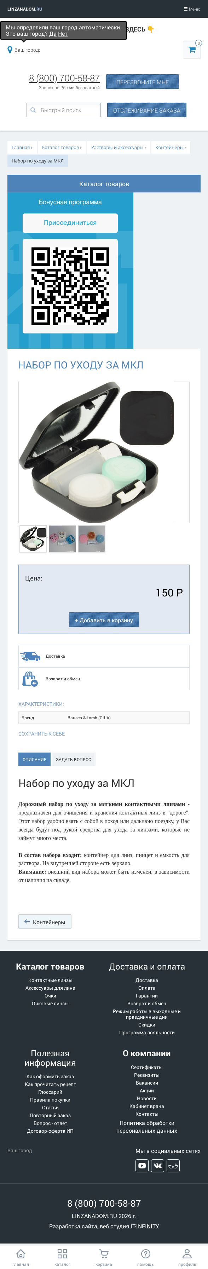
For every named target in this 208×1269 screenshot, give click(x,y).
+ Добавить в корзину (104, 620)
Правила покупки (50, 1100)
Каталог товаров (104, 183)
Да (53, 33)
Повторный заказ (50, 1115)
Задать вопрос (73, 759)
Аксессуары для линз (50, 988)
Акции (147, 1090)
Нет (63, 33)
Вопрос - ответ (50, 1123)
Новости (147, 1098)
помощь (145, 1264)
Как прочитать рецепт (50, 1084)
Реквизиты (147, 1075)
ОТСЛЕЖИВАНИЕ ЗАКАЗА (146, 110)
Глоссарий (50, 1092)
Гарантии (147, 996)
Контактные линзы (50, 980)
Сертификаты (147, 1067)
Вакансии (147, 1083)
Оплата (147, 988)
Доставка (55, 656)
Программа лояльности (147, 1032)
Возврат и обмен (63, 678)
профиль (187, 1264)
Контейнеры (49, 922)
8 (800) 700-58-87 (64, 78)
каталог (62, 1264)
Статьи (50, 1107)
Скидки (146, 1025)
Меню (192, 9)
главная (20, 1264)
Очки (50, 996)
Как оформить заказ (50, 1076)
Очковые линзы (50, 1003)
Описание (34, 759)
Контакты (146, 1114)
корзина (104, 1264)
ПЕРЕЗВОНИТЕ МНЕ (142, 82)
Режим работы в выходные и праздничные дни (147, 1014)
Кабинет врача (146, 1106)
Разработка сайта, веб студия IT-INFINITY (104, 1226)
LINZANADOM (24, 9)
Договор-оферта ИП (50, 1131)
